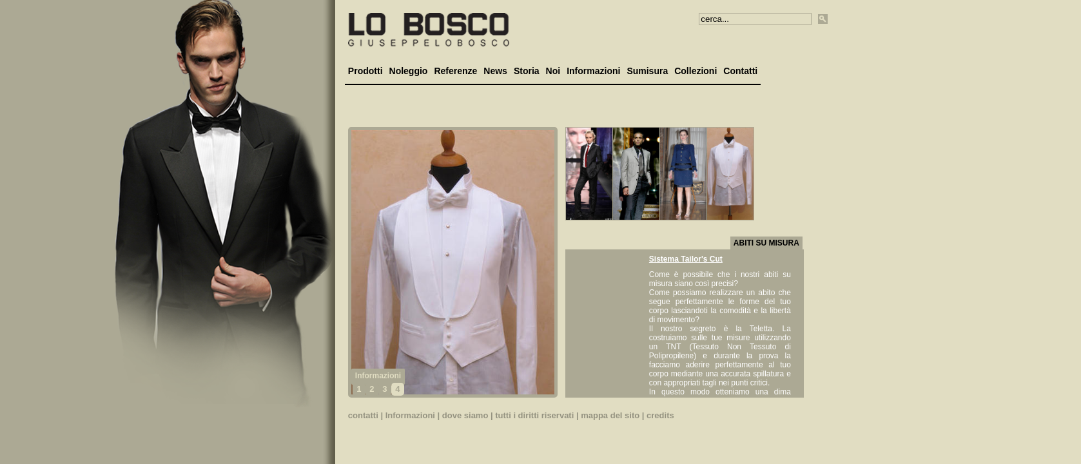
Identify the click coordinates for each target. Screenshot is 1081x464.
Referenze (455, 71)
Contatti (740, 71)
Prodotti (365, 71)
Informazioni (593, 71)
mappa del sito (610, 415)
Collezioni (695, 71)
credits (660, 415)
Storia (527, 71)
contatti (363, 415)
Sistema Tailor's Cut (686, 259)
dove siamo (465, 415)
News (495, 71)
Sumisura (647, 71)
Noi (553, 71)
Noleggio (408, 71)
